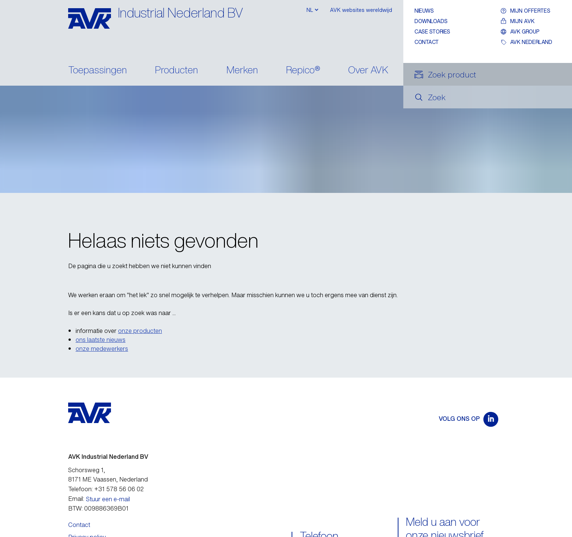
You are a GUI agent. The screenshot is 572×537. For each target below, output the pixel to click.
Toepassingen (97, 70)
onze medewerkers (102, 348)
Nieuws (423, 11)
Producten (176, 70)
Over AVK (368, 70)
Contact (426, 42)
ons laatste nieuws (100, 339)
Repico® (303, 70)
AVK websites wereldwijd (361, 10)
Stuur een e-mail (108, 499)
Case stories (432, 31)
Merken (242, 70)
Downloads (430, 21)
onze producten (140, 330)
